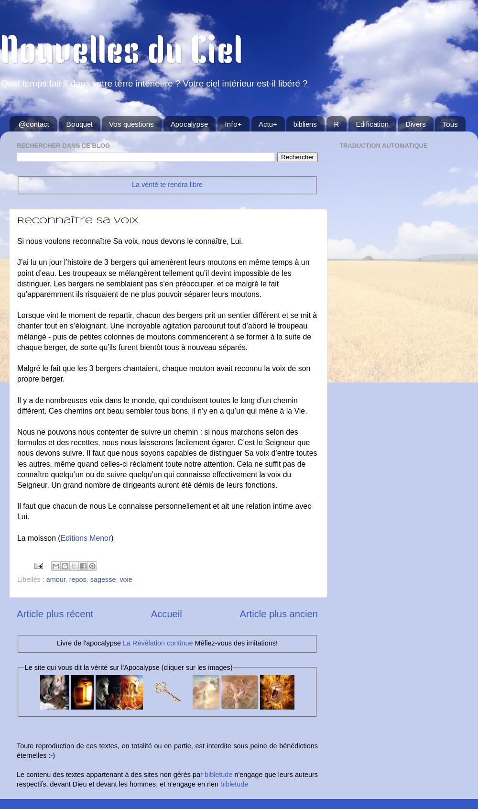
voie (126, 579)
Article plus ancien (278, 614)
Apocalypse (189, 124)
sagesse (103, 579)
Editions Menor (86, 538)
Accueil (166, 614)
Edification (372, 124)
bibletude (218, 774)
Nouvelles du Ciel (121, 53)
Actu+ (268, 124)
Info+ (233, 124)
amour (55, 579)
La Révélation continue (158, 643)
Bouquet (79, 124)
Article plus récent (55, 614)
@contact (34, 124)
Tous (450, 124)
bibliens (305, 124)
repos (78, 579)
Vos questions (131, 124)
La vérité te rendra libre (167, 184)
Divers (415, 124)
